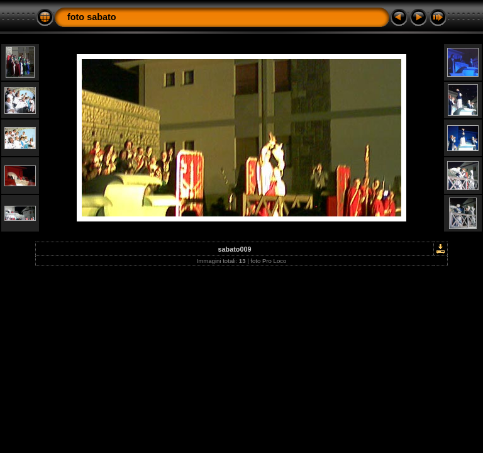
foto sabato (91, 17)
